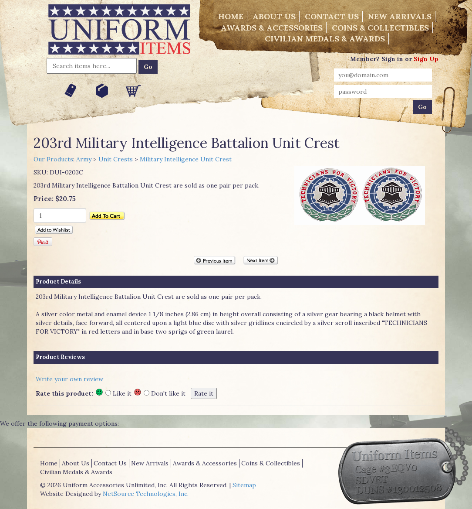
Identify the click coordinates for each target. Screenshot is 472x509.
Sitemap (244, 485)
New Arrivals (400, 16)
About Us (274, 16)
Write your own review (69, 379)
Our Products (53, 159)
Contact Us (332, 16)
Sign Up (426, 59)
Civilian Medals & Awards (325, 39)
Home (230, 16)
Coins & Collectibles (380, 28)
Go (148, 67)
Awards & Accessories (272, 28)
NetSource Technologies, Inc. (146, 494)
